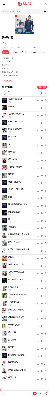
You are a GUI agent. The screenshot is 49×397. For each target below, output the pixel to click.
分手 (10, 144)
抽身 (10, 197)
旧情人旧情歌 (14, 287)
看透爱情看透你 (15, 99)
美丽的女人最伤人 (16, 310)
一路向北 (12, 106)
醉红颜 (11, 174)
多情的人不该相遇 (16, 189)
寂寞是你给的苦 (15, 167)
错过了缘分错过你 (16, 121)
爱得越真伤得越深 (16, 317)
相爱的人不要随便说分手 (18, 249)
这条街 (11, 257)
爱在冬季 (12, 332)
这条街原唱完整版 (16, 129)
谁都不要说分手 (15, 182)
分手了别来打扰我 (16, 264)
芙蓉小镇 (12, 377)
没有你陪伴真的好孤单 (18, 204)
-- (7, 392)
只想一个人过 (14, 242)
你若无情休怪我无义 (17, 355)
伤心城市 (12, 137)
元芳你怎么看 (14, 302)
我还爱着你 (13, 362)
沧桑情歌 (12, 152)
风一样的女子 (14, 325)
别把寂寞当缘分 (15, 212)
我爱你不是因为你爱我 (18, 295)
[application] (24, 393)
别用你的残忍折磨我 (17, 370)
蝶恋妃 (11, 347)
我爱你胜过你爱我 (16, 114)
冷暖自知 (12, 227)
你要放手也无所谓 (16, 279)
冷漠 (4, 43)
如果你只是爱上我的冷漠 (18, 234)
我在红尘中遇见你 (16, 272)
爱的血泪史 (13, 159)
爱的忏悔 (12, 340)
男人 (10, 219)
